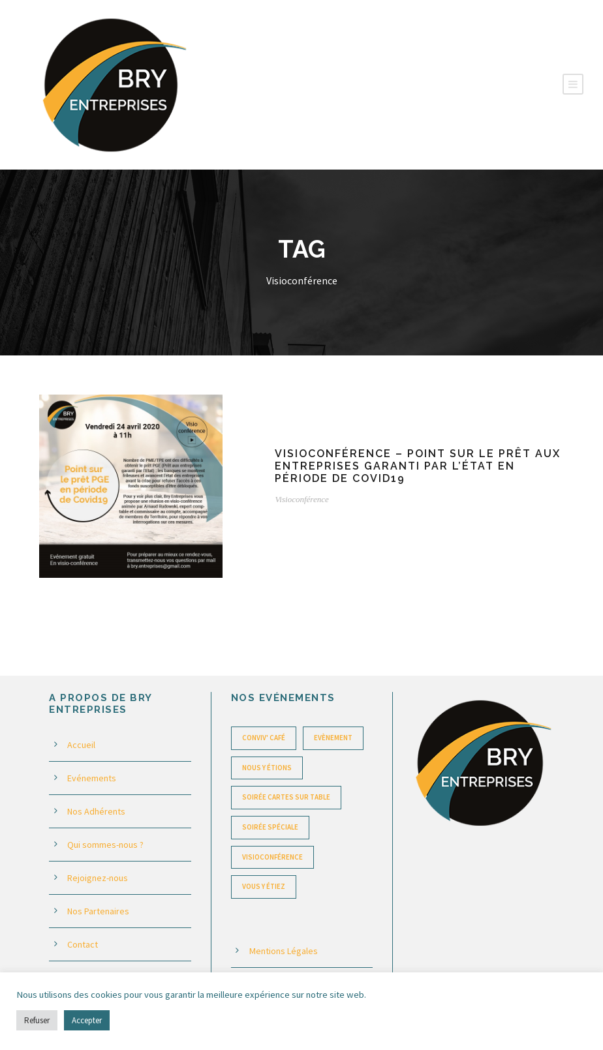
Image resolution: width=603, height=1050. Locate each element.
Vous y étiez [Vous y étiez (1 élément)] (263, 886)
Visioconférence (301, 499)
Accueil (81, 745)
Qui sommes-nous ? (105, 844)
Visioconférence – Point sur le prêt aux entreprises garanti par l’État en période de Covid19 (418, 466)
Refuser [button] (37, 1020)
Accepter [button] (87, 1020)
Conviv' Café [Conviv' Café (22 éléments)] (263, 737)
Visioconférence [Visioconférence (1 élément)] (272, 857)
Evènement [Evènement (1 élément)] (333, 737)
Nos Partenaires (98, 911)
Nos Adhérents (96, 811)
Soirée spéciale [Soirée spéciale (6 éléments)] (270, 827)
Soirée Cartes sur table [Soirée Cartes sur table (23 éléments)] (286, 797)
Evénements (91, 778)
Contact (82, 944)
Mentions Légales (283, 951)
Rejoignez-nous (97, 878)
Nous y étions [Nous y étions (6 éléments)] (267, 767)
